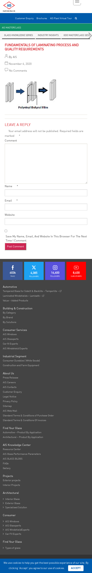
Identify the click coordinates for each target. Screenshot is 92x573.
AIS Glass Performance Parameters (22, 453)
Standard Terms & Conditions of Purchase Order (28, 415)
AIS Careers (9, 382)
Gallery (7, 468)
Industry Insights (48, 35)
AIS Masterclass (11, 27)
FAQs (5, 463)
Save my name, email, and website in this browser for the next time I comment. (46, 238)
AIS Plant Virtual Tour (61, 18)
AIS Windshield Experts (15, 348)
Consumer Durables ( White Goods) (21, 360)
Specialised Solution (15, 507)
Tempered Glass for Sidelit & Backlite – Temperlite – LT (32, 290)
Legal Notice (9, 396)
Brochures (41, 18)
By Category (9, 312)
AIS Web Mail (10, 410)
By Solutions (9, 322)
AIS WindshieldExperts (16, 529)
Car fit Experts (10, 343)
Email (11, 200)
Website (10, 215)
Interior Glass (11, 498)
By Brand (8, 317)
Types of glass (11, 547)
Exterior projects (11, 480)
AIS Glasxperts (10, 338)
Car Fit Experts (12, 533)
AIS (15, 57)
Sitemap (7, 405)
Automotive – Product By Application (22, 432)
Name (11, 186)
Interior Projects (11, 484)
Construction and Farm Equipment (21, 365)
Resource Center (12, 449)
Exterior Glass (11, 503)
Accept (76, 568)
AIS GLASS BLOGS (13, 458)
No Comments (18, 70)
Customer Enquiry (24, 18)
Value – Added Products (15, 300)
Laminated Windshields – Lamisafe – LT (23, 295)
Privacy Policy (10, 401)
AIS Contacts (9, 387)
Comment (11, 140)
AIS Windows (10, 334)
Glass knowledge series (18, 35)
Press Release (10, 377)
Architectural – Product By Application (23, 437)
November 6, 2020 (20, 64)
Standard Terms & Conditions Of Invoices (24, 420)
